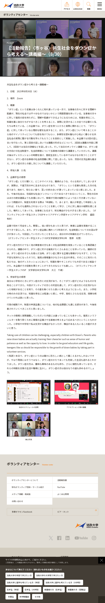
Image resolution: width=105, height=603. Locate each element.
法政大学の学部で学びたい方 (19, 575)
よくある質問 (63, 494)
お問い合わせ (17, 501)
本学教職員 (24, 596)
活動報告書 (62, 480)
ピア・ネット (63, 511)
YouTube (61, 487)
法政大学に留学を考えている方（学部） (24, 582)
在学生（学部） (13, 589)
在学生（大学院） (32, 589)
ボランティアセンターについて (25, 480)
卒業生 (11, 596)
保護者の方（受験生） (77, 589)
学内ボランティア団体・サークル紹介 (28, 487)
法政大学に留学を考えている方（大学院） (64, 582)
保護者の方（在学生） (53, 589)
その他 (37, 596)
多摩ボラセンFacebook (22, 511)
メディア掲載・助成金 (21, 494)
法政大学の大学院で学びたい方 (49, 575)
